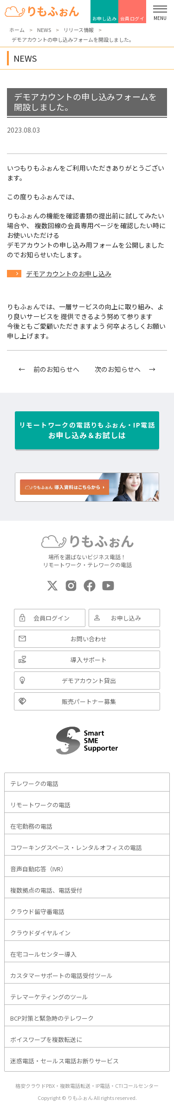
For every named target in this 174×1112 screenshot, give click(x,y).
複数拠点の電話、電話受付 (46, 890)
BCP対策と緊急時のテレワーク (52, 1018)
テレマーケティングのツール (49, 996)
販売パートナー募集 (89, 701)
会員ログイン (132, 19)
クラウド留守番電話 (37, 911)
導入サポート (89, 659)
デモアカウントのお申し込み (68, 273)
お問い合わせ (89, 638)
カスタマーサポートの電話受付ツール (61, 975)
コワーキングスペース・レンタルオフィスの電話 (76, 847)
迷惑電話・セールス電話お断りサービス (64, 1060)
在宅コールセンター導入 (43, 954)
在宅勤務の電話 (31, 826)
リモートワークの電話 (40, 804)
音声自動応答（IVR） (38, 868)
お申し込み (104, 18)
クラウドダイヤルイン (40, 932)
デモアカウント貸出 (89, 680)
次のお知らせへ (118, 369)
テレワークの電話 (34, 783)
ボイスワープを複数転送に (46, 1039)
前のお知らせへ (56, 369)
